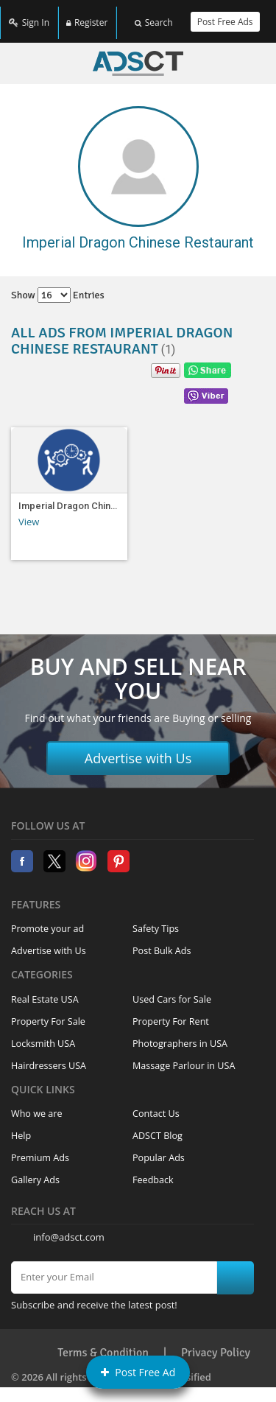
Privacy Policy (215, 1343)
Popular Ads (158, 1148)
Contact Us (156, 1104)
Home (138, 53)
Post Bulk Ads (161, 941)
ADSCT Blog (157, 1126)
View (28, 512)
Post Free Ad (138, 1372)
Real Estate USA (45, 990)
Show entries (58, 285)
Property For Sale (48, 1012)
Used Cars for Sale (171, 990)
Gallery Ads (35, 1170)
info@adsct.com (69, 1227)
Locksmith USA (43, 1034)
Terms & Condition (103, 1343)
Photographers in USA (179, 1034)
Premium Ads (40, 1148)
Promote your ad (47, 919)
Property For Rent (170, 1012)
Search (154, 16)
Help (21, 1126)
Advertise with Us (138, 748)
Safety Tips (155, 919)
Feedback (153, 1170)
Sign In (29, 16)
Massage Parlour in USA (183, 1056)
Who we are (37, 1104)
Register (86, 16)
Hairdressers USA (48, 1056)
